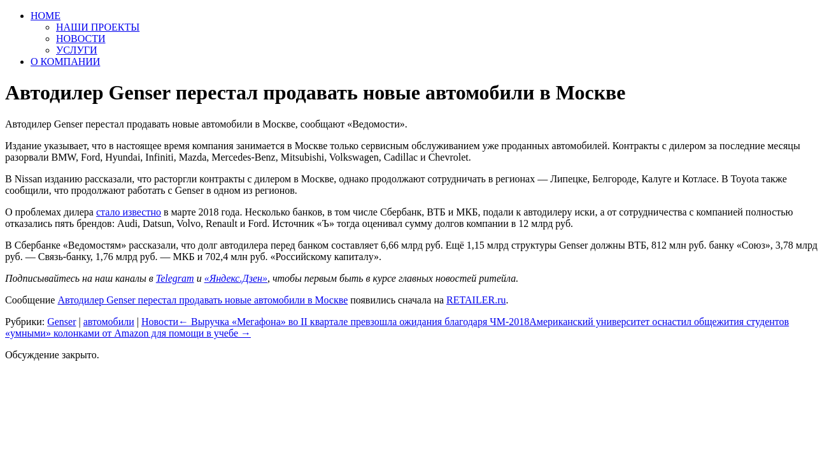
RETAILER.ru (476, 300)
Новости (159, 321)
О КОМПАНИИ (65, 61)
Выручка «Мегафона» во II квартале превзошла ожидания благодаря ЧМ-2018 (353, 321)
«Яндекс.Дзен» (235, 278)
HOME (45, 15)
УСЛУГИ (76, 50)
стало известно (128, 212)
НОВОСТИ (81, 38)
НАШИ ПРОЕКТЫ (97, 27)
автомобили (108, 321)
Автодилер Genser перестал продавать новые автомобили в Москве (202, 300)
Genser (61, 321)
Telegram (175, 278)
